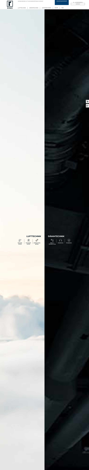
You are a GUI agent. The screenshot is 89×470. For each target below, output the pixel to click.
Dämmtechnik (33, 7)
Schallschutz (60, 242)
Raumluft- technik (20, 243)
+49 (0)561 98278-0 (78, 2)
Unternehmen (46, 7)
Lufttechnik (22, 7)
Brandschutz (69, 242)
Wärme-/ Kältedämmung (52, 243)
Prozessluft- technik (28, 243)
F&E (62, 7)
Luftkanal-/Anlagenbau (37, 243)
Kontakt (78, 3)
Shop (56, 7)
